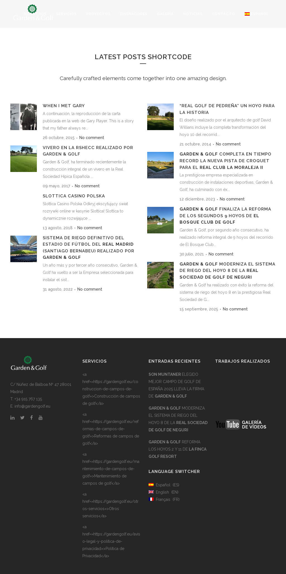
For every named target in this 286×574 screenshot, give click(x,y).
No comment (91, 137)
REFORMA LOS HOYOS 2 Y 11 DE (177, 449)
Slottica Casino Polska (74, 195)
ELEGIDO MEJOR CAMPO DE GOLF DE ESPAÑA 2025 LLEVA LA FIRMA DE (176, 385)
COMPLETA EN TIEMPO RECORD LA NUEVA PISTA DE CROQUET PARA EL (225, 161)
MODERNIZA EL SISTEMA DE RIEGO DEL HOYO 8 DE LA (227, 271)
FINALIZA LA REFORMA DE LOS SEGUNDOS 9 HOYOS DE (225, 216)
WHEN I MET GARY (64, 105)
